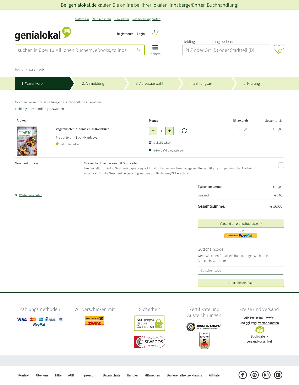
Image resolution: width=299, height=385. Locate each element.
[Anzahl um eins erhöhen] (169, 131)
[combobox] (75, 50)
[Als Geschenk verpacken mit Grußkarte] (281, 165)
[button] (155, 51)
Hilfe (58, 375)
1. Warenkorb (32, 83)
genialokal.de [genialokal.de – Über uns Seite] (83, 4)
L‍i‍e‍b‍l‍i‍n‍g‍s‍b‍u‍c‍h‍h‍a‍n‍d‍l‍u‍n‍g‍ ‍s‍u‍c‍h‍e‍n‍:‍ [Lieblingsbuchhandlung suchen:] (207, 41)
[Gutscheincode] (241, 270)
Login (141, 34)
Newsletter (121, 19)
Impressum (88, 375)
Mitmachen (152, 375)
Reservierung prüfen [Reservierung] (146, 19)
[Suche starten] (139, 50)
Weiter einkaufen (30, 195)
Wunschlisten (101, 19)
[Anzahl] (161, 131)
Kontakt (23, 375)
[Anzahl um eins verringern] (153, 131)
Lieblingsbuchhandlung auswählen (39, 109)
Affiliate (214, 375)
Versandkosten (268, 323)
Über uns (42, 375)
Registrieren (125, 34)
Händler (132, 375)
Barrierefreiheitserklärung (184, 375)
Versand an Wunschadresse (241, 223)
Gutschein (82, 19)
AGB (71, 375)
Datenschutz (111, 375)
